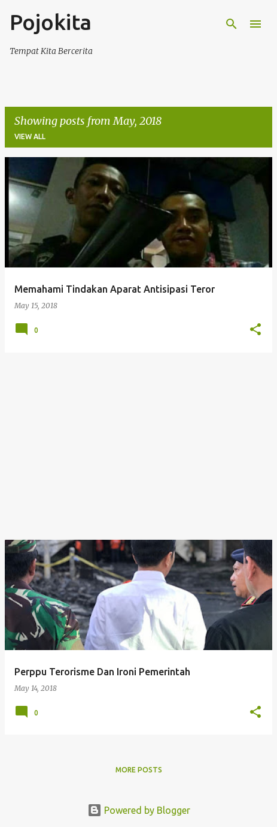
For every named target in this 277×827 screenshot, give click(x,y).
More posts (138, 770)
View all (29, 136)
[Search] (231, 24)
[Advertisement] (138, 446)
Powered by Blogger (138, 810)
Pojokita (51, 22)
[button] (255, 330)
